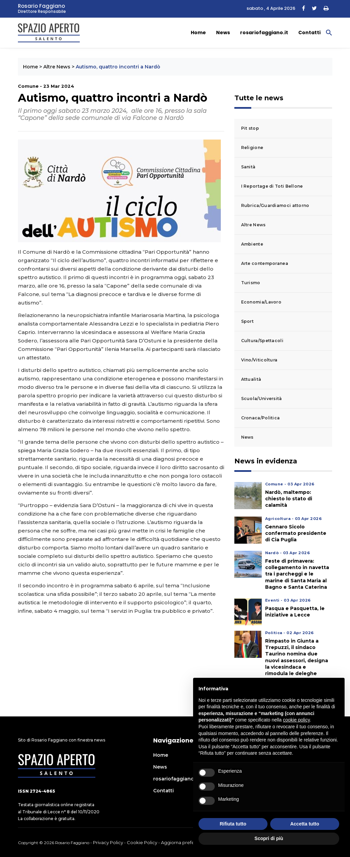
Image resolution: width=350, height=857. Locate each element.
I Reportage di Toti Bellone (272, 186)
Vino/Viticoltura (259, 359)
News (223, 32)
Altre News (56, 67)
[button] (329, 32)
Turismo (250, 282)
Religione (252, 147)
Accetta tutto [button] (304, 824)
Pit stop (250, 128)
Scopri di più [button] (269, 838)
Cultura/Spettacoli (262, 340)
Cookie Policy (142, 842)
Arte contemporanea (264, 263)
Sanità (248, 166)
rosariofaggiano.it (264, 32)
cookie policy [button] (296, 720)
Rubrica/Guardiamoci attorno (275, 205)
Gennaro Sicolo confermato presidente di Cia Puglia (295, 533)
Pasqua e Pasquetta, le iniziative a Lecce (295, 611)
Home (198, 32)
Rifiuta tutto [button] (233, 824)
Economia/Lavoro (261, 302)
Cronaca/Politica (260, 417)
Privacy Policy (108, 842)
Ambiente (252, 244)
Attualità (251, 379)
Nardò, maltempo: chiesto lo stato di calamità (288, 498)
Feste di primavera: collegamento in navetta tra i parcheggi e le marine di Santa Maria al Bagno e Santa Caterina (297, 574)
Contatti (309, 32)
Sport (247, 321)
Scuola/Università (261, 398)
